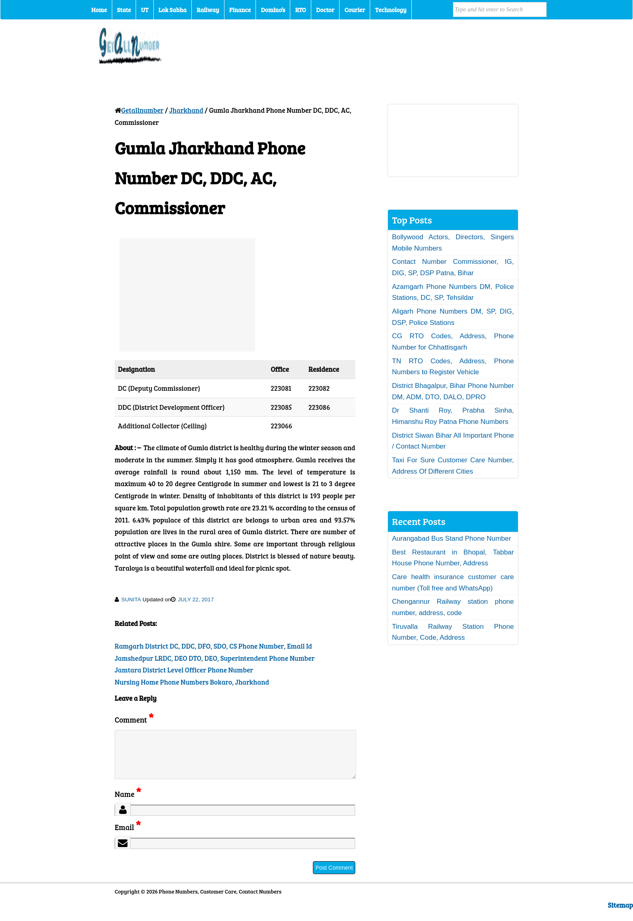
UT (144, 10)
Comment (134, 719)
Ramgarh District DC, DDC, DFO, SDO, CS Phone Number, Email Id (213, 646)
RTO (300, 10)
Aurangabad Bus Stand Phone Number (451, 538)
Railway (208, 10)
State (124, 10)
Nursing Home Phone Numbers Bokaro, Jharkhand (192, 682)
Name (128, 804)
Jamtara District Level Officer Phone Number (184, 669)
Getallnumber (142, 110)
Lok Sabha (173, 10)
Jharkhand (186, 110)
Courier (354, 10)
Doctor (325, 10)
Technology (391, 10)
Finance (240, 10)
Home (99, 10)
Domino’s (273, 10)
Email (128, 837)
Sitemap (620, 914)
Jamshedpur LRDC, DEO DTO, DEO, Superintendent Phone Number (214, 658)
